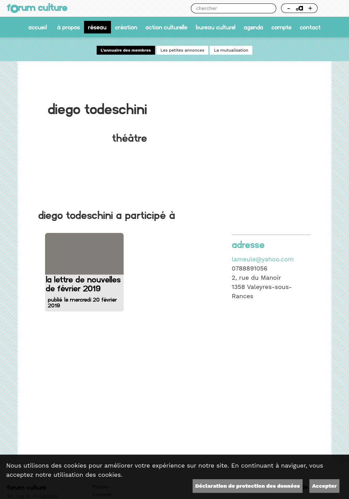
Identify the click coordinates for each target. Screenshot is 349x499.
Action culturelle (166, 27)
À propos (68, 27)
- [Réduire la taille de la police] (289, 8)
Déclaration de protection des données (247, 486)
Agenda (253, 27)
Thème (332, 8)
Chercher (271, 8)
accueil (37, 27)
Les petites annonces (182, 50)
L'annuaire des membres (126, 50)
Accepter (324, 486)
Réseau (97, 27)
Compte (281, 27)
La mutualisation (231, 50)
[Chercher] (229, 8)
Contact (310, 27)
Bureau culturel (215, 27)
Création (126, 27)
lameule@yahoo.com (263, 259)
